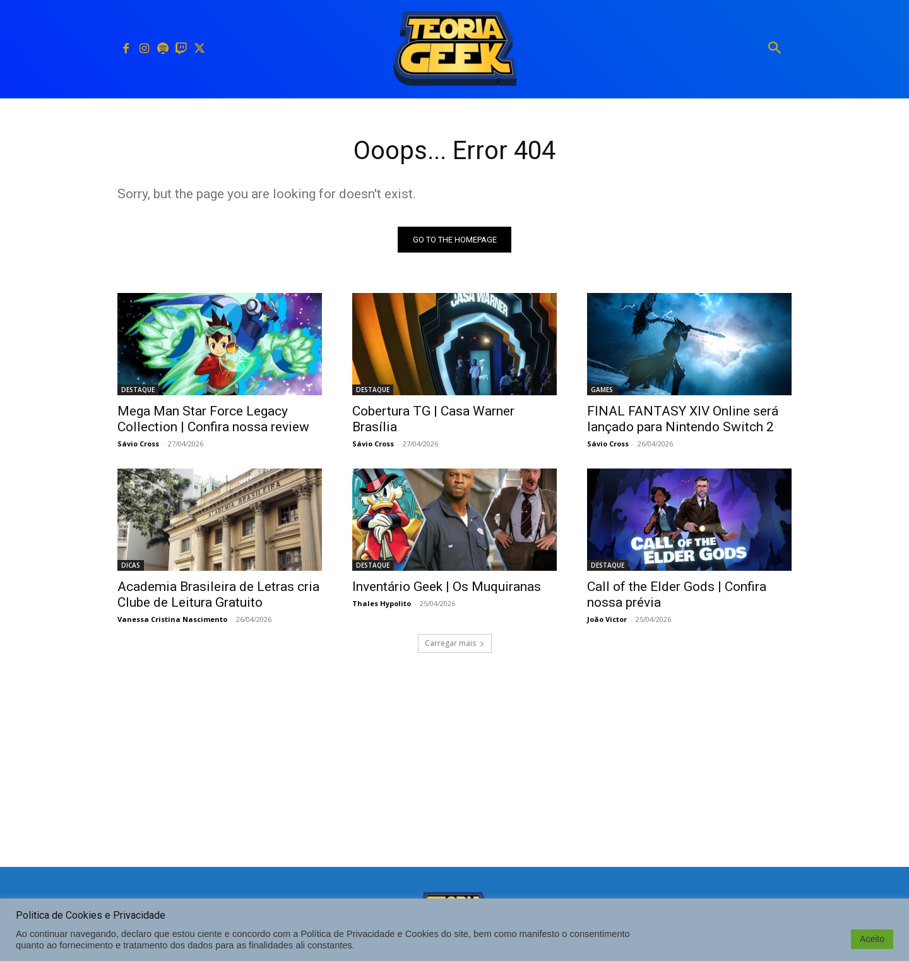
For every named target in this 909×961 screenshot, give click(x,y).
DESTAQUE (138, 389)
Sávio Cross (138, 443)
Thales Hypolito (381, 603)
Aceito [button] (872, 939)
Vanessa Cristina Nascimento (172, 619)
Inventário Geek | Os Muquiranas (446, 586)
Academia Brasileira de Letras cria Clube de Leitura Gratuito (218, 594)
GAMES (602, 389)
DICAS (130, 565)
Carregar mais (455, 643)
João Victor (607, 619)
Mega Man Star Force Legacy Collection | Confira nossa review (213, 418)
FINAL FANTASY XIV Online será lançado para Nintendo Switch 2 (682, 418)
